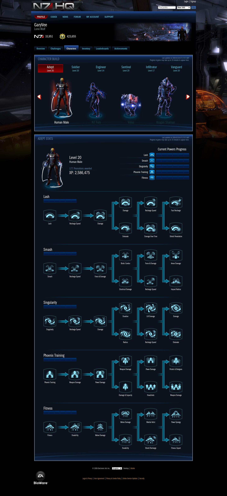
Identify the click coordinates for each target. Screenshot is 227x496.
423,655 (71, 36)
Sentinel (126, 68)
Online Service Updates (130, 478)
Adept (50, 68)
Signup (193, 1)
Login (186, 1)
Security (141, 478)
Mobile (133, 468)
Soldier (75, 68)
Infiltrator (151, 68)
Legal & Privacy (87, 478)
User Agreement (99, 478)
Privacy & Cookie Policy (113, 478)
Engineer (101, 68)
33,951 (49, 36)
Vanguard (176, 68)
